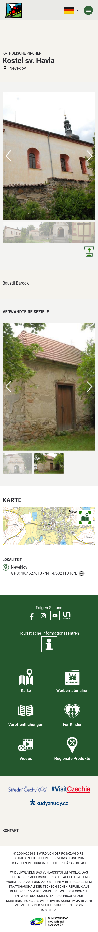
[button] (89, 386)
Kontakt (11, 831)
